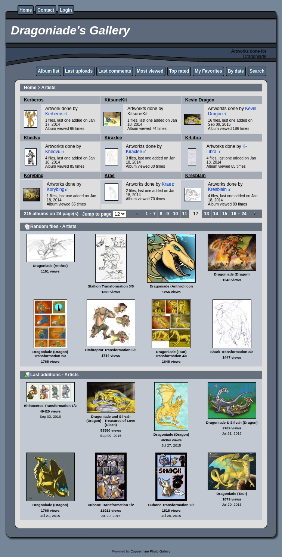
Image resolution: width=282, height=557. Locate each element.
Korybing (34, 175)
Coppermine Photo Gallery (150, 551)
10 (175, 213)
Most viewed (150, 71)
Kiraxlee (113, 137)
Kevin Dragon (199, 100)
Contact (45, 10)
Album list (48, 71)
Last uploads (79, 71)
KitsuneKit (116, 100)
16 (233, 213)
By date (236, 71)
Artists (48, 87)
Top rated (179, 71)
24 (244, 213)
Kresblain (195, 175)
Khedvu (32, 137)
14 (215, 213)
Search (257, 71)
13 (206, 213)
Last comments (114, 71)
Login (66, 10)
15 (224, 213)
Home (25, 10)
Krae (110, 175)
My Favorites (208, 71)
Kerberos (34, 100)
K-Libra (193, 137)
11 (184, 213)
